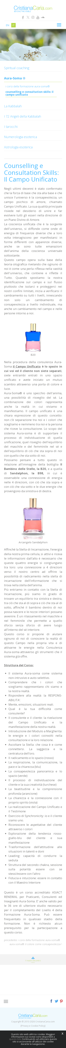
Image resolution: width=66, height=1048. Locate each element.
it (13, 25)
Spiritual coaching (16, 68)
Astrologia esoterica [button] (18, 147)
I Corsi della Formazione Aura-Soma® (27, 86)
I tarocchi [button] (10, 126)
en (7, 25)
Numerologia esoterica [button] (20, 137)
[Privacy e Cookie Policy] (33, 1025)
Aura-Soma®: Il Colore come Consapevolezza (35, 944)
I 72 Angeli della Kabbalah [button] (22, 116)
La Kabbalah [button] (13, 106)
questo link (15, 1039)
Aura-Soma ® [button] (14, 78)
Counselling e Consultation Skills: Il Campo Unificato (29, 93)
